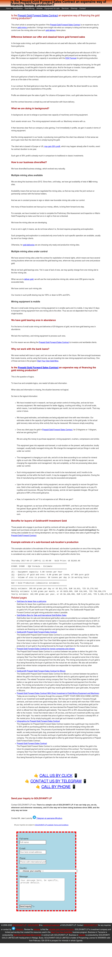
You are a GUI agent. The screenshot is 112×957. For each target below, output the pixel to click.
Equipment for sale (52, 8)
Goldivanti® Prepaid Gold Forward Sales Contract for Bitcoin (41, 671)
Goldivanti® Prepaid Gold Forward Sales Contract (37, 632)
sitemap (37, 929)
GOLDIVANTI (33, 925)
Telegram (17, 929)
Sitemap (74, 8)
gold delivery (51, 30)
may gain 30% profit (52, 146)
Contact (82, 8)
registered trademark (51, 925)
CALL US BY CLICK (56, 776)
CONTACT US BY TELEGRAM (56, 781)
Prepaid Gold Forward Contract (23, 536)
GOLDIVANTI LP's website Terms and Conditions (51, 825)
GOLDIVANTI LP (19, 925)
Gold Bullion (18, 8)
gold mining (22, 28)
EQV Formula (70, 58)
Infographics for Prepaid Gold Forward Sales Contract (38, 721)
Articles (39, 8)
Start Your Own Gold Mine (47, 361)
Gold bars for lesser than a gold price (31, 601)
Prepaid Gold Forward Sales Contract (38, 15)
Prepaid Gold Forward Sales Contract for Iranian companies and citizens (46, 649)
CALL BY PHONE (56, 787)
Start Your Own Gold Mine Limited (27, 935)
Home (8, 8)
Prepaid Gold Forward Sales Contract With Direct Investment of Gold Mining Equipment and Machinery (58, 693)
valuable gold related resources (61, 929)
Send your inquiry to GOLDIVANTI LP (31, 798)
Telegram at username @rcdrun (47, 818)
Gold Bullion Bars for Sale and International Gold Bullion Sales (41, 615)
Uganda (82, 935)
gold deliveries (28, 245)
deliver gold (28, 279)
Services (65, 8)
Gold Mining (29, 8)
